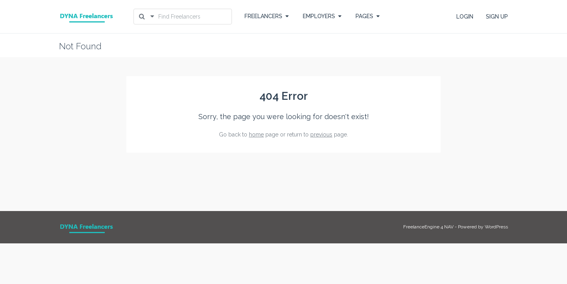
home (256, 134)
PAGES (368, 16)
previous (321, 134)
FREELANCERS (267, 16)
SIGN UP (497, 16)
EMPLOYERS (322, 16)
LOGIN (464, 16)
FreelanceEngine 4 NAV (428, 227)
